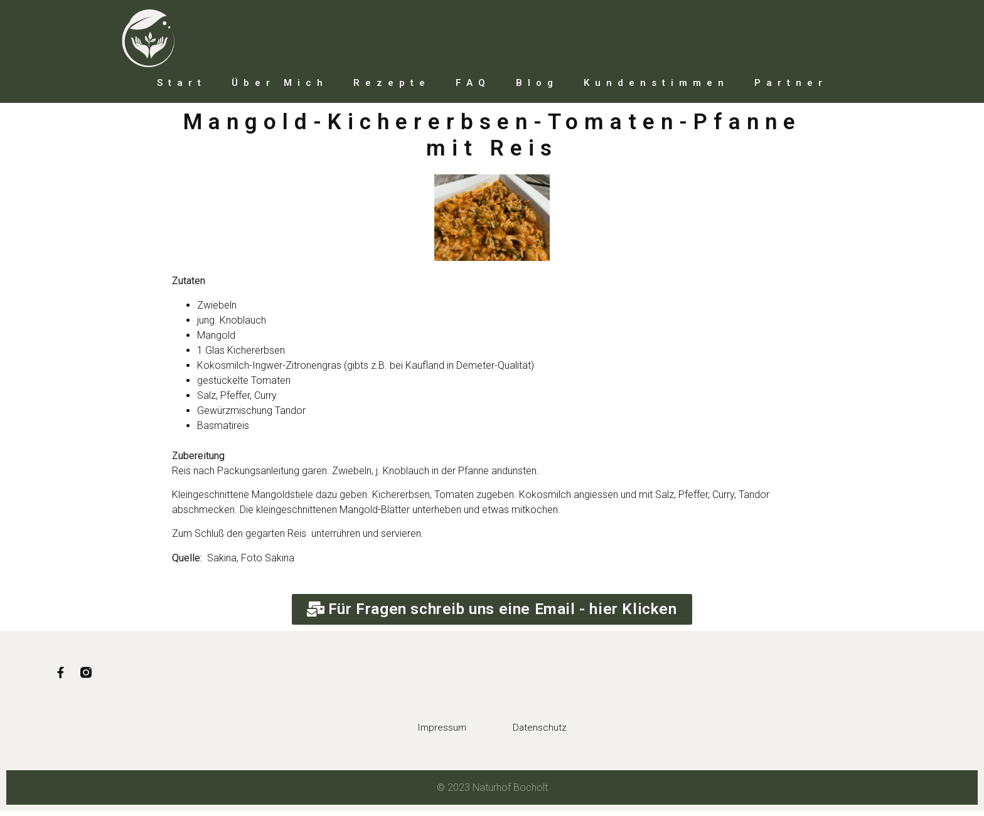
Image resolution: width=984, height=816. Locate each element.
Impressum (434, 733)
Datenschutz (548, 733)
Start (181, 82)
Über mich (280, 82)
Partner (791, 82)
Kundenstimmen (656, 82)
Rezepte (391, 82)
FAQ (473, 82)
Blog (537, 82)
